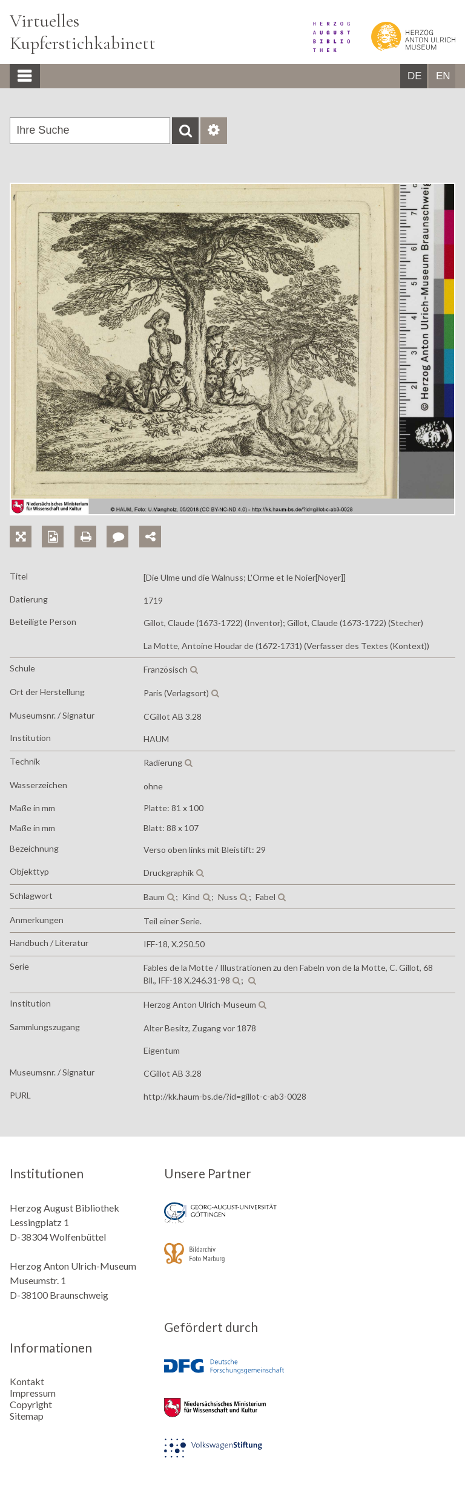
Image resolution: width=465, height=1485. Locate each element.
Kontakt (27, 1381)
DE (414, 76)
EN (443, 76)
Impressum (33, 1393)
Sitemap (27, 1415)
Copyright (31, 1404)
